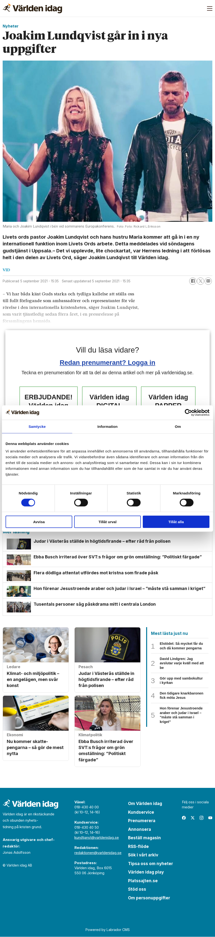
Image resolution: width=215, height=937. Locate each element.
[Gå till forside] (32, 8)
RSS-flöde (138, 846)
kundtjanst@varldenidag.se (96, 838)
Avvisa (39, 522)
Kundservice (141, 812)
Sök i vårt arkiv (143, 855)
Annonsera (139, 829)
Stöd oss (137, 889)
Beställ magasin (144, 838)
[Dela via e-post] (208, 281)
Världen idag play (146, 872)
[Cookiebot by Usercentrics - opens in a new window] (188, 412)
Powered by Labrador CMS (108, 930)
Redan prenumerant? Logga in (107, 362)
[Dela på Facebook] (192, 281)
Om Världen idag (145, 804)
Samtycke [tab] (37, 426)
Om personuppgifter (149, 898)
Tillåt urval (108, 522)
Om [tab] (178, 426)
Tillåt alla (176, 522)
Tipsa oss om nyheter (150, 863)
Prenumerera (141, 821)
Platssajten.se (143, 881)
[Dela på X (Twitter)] (200, 281)
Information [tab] (107, 426)
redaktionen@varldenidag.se (98, 853)
